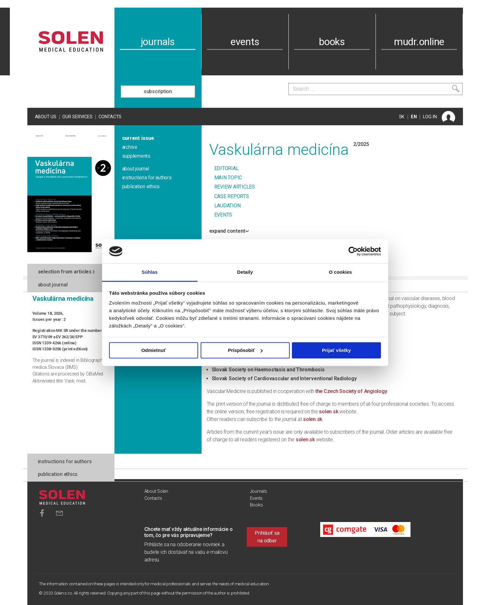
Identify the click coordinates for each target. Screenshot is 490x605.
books (332, 42)
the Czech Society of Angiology (351, 391)
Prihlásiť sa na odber (267, 537)
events (245, 42)
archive (129, 147)
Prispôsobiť (245, 350)
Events (256, 498)
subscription (158, 91)
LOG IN (430, 117)
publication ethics (141, 186)
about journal (135, 169)
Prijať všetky (336, 350)
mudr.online (419, 42)
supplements (136, 156)
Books (256, 505)
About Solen (156, 491)
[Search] (375, 89)
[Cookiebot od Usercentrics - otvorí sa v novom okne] (353, 251)
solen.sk (328, 412)
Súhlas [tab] (150, 272)
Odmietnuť (153, 350)
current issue (138, 138)
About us (45, 117)
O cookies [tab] (340, 272)
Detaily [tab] (245, 272)
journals (158, 42)
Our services (77, 117)
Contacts (110, 117)
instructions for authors (147, 178)
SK (402, 117)
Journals (258, 491)
